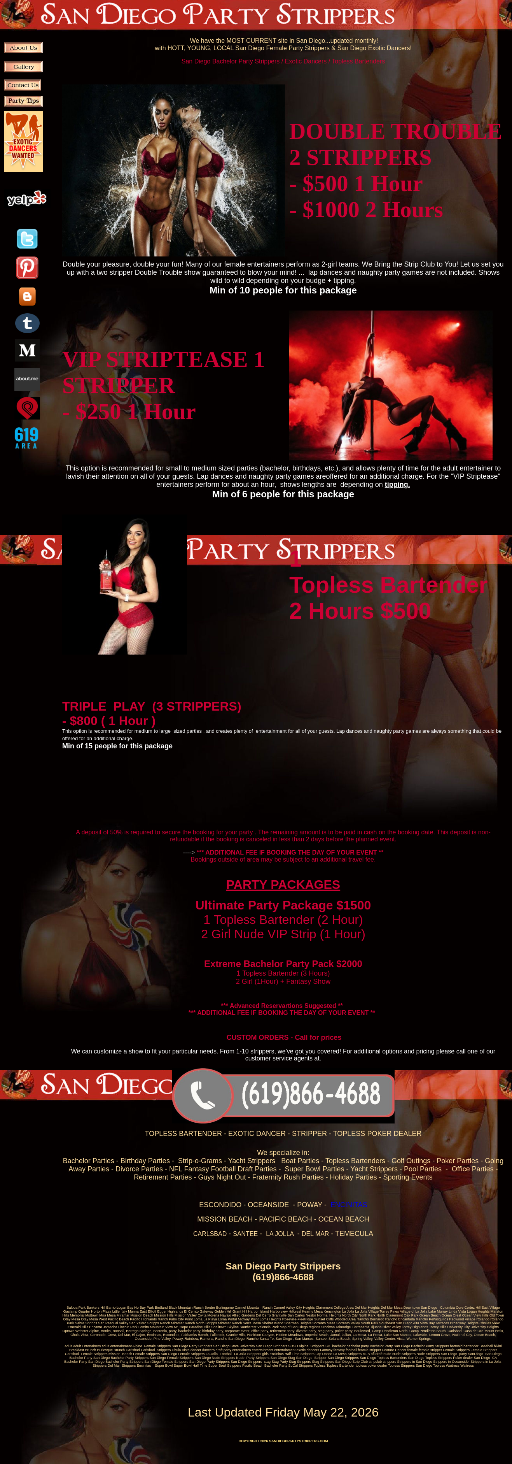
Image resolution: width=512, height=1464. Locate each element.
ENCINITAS (348, 1205)
